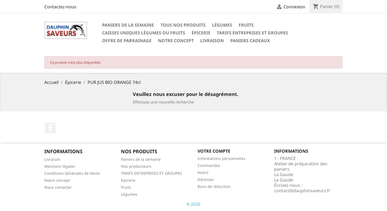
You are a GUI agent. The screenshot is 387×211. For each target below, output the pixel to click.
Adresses (206, 179)
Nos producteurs (136, 166)
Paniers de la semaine (128, 25)
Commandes (209, 165)
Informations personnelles (221, 158)
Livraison (212, 41)
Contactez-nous (60, 7)
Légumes (222, 25)
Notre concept (176, 41)
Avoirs (203, 172)
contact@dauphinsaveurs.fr (302, 191)
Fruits (246, 25)
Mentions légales (59, 166)
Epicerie (128, 180)
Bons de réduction (214, 186)
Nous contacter (58, 187)
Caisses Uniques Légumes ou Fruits (143, 33)
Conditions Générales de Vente (72, 173)
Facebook (50, 128)
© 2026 (193, 204)
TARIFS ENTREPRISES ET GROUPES (252, 33)
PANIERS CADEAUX (250, 41)
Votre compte (214, 151)
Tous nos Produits (183, 25)
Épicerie (201, 33)
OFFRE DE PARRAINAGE (127, 41)
